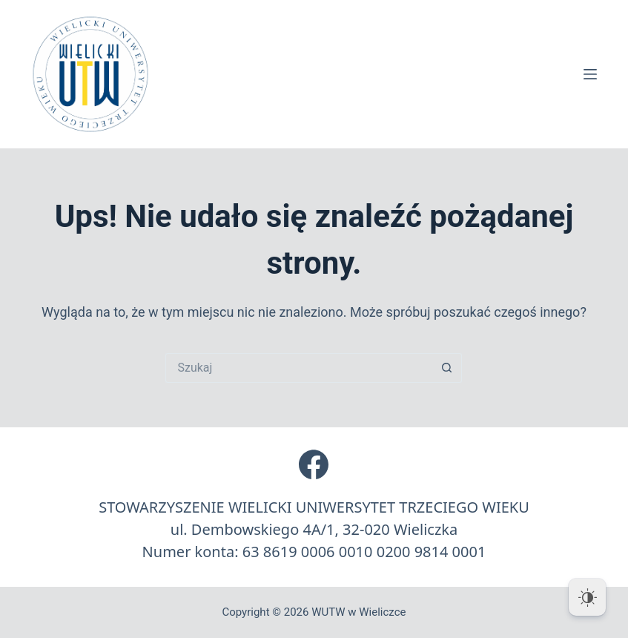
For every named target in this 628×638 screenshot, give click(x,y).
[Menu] (590, 74)
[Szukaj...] (298, 368)
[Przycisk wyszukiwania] (447, 368)
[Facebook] (313, 464)
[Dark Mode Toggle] (587, 597)
